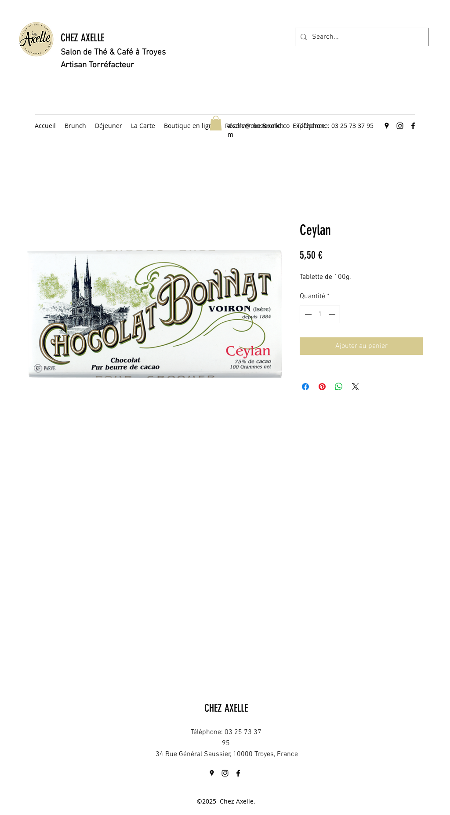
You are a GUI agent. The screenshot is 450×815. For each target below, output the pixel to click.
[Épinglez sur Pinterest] (322, 386)
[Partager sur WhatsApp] (339, 386)
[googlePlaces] (386, 125)
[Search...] (361, 37)
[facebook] (413, 125)
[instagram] (400, 125)
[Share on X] (355, 386)
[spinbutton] (320, 314)
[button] (216, 123)
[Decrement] (307, 314)
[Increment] (333, 314)
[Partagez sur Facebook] (305, 386)
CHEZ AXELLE (82, 38)
